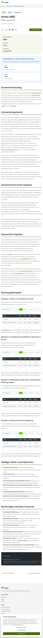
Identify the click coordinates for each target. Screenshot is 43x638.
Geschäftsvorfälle (25, 258)
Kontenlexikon (8, 6)
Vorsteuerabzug (17, 273)
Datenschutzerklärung (18, 624)
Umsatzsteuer (36, 95)
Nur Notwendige (21, 630)
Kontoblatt (37, 309)
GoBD (10, 254)
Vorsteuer (36, 485)
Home (2, 6)
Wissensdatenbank (5, 607)
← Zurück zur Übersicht (7, 573)
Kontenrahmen (36, 93)
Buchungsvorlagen (5, 609)
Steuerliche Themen (6, 611)
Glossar (3, 613)
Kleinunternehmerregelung (9, 149)
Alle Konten (4, 597)
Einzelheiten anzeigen (21, 627)
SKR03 (3, 106)
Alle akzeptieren (21, 633)
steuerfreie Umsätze (26, 271)
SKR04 (13, 106)
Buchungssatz (31, 309)
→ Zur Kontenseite (8, 78)
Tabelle (20, 309)
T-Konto (25, 309)
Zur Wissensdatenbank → (35, 573)
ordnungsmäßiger (22, 540)
